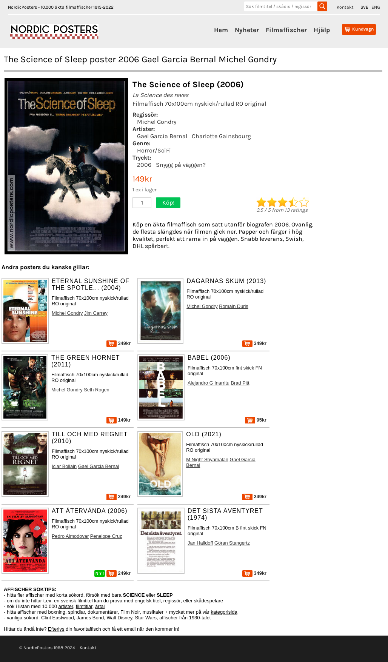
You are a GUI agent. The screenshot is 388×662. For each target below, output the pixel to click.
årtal (100, 606)
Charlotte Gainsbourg (221, 136)
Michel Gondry (156, 121)
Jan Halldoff (200, 543)
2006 (144, 164)
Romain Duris (233, 306)
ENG (375, 7)
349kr (118, 343)
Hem (221, 30)
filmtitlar (84, 606)
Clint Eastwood (57, 617)
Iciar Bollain (64, 466)
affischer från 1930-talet (185, 617)
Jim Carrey (96, 313)
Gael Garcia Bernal (162, 136)
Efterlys (56, 629)
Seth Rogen (96, 390)
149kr (118, 420)
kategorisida (224, 612)
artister (66, 606)
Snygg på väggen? (181, 164)
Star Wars (146, 617)
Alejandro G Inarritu (208, 383)
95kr (255, 420)
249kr (118, 496)
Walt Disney (119, 617)
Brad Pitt (240, 383)
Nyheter (247, 30)
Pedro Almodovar (70, 536)
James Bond (90, 617)
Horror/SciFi (154, 150)
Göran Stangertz (232, 543)
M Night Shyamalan (207, 459)
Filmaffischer (286, 30)
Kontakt (345, 7)
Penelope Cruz (106, 536)
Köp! (168, 202)
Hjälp (322, 30)
